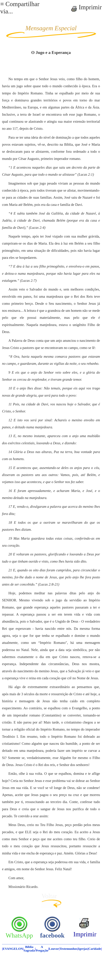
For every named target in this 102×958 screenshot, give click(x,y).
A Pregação (42, 948)
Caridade (94, 948)
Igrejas (83, 948)
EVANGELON (13, 948)
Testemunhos (68, 948)
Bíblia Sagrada (29, 948)
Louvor (54, 948)
